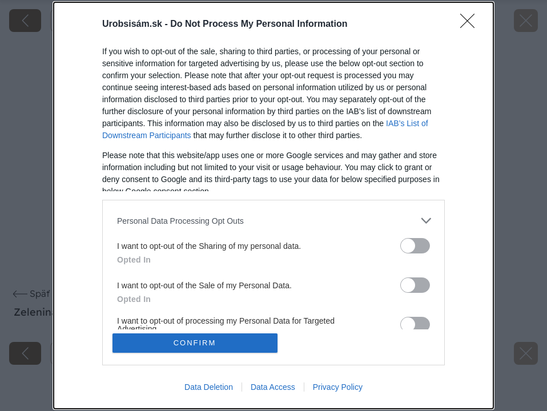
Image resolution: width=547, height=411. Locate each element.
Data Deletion (208, 387)
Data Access (273, 387)
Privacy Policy (338, 387)
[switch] (415, 245)
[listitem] (273, 221)
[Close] (471, 24)
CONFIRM (195, 343)
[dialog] (273, 205)
